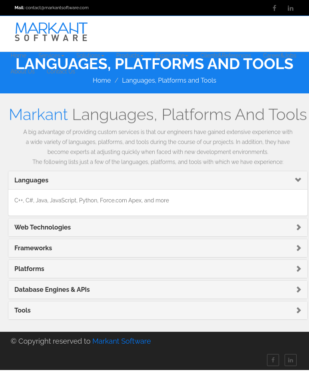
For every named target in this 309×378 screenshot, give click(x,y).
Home (19, 55)
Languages (31, 180)
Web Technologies (42, 227)
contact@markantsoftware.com (57, 7)
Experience (172, 55)
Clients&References (225, 55)
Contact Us (61, 71)
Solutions (90, 55)
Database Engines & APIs (52, 289)
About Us (23, 71)
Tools (22, 310)
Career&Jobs (279, 55)
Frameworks (33, 248)
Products (130, 55)
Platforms (29, 269)
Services (51, 55)
